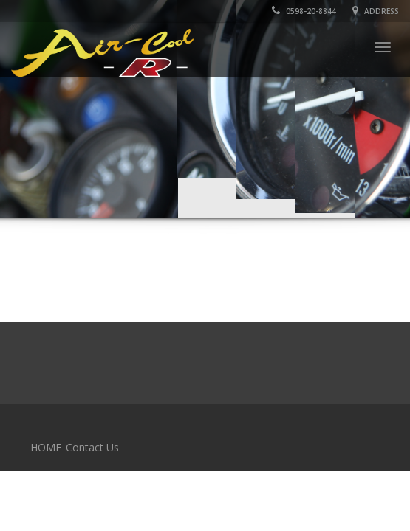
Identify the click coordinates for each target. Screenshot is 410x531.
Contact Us (92, 447)
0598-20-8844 (304, 11)
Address (375, 11)
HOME (45, 447)
